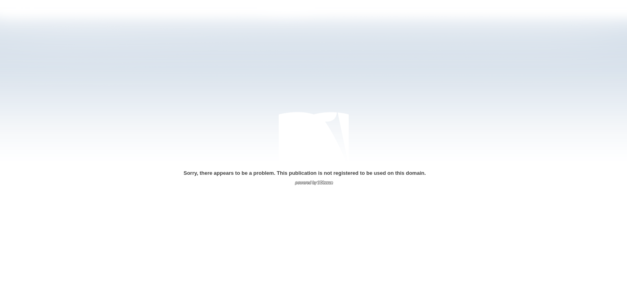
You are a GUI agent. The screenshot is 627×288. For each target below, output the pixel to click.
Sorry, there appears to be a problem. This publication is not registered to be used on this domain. (305, 173)
